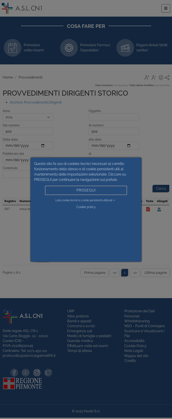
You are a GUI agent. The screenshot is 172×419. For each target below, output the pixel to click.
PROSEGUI (86, 190)
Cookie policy (86, 207)
